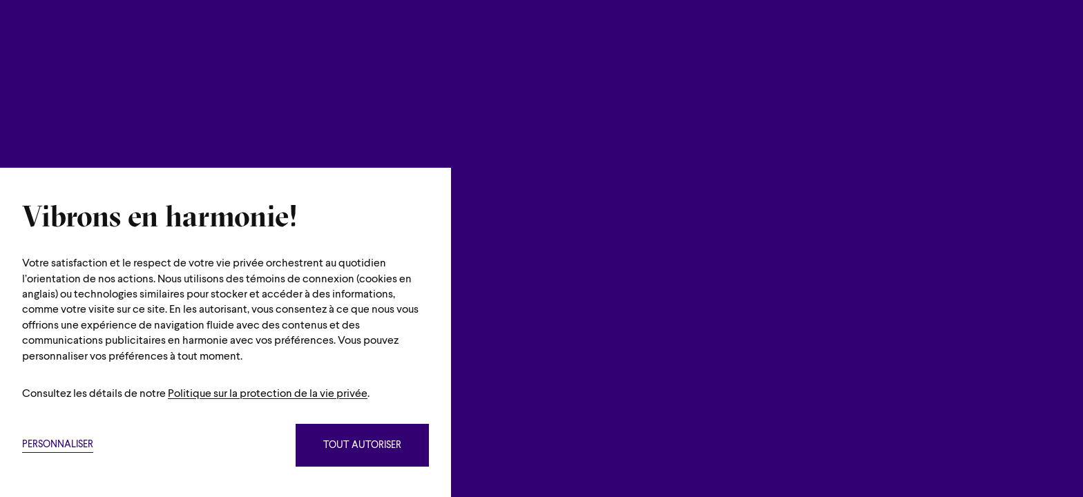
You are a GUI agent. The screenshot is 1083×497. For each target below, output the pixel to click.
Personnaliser (57, 445)
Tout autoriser (362, 445)
